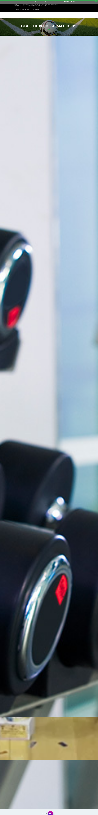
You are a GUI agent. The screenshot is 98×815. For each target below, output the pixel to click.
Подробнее (66, 1)
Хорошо (73, 1)
